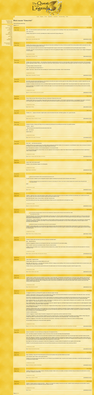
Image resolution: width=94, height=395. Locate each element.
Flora (36, 56)
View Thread (89, 27)
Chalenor (29, 156)
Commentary (9, 29)
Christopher (33, 56)
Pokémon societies (34, 377)
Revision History (9, 34)
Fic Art (11, 35)
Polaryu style (9, 22)
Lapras (35, 271)
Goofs (11, 41)
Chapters (10, 28)
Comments (55, 16)
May (41, 253)
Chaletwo (29, 39)
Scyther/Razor (33, 75)
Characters (10, 38)
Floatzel (32, 271)
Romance (45, 253)
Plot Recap (10, 33)
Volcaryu (39, 118)
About (11, 26)
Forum (45, 16)
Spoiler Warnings (9, 27)
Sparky (34, 137)
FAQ (11, 37)
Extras (11, 31)
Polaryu (32, 118)
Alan (28, 92)
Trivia (11, 40)
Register (41, 16)
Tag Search (50, 16)
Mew (32, 137)
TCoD (67, 16)
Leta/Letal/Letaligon (34, 39)
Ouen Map (10, 36)
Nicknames (35, 92)
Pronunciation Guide (8, 42)
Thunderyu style (9, 20)
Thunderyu (38, 75)
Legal (11, 45)
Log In (38, 16)
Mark (39, 39)
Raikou (40, 156)
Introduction (9, 25)
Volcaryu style (9, 21)
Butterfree (16, 27)
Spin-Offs (10, 32)
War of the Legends (40, 92)
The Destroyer (38, 137)
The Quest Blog (62, 16)
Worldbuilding (9, 39)
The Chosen (43, 156)
